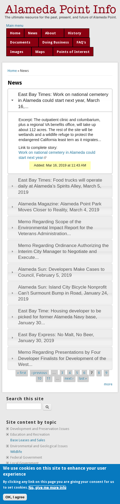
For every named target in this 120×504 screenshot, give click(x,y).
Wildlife (16, 452)
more (108, 384)
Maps (40, 52)
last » (83, 378)
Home (15, 33)
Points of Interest (73, 52)
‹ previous (39, 373)
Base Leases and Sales (27, 440)
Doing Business (55, 42)
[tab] (60, 100)
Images (16, 52)
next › (69, 378)
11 (48, 378)
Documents (20, 42)
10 (39, 378)
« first (21, 373)
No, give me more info (47, 487)
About (50, 33)
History (74, 33)
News (32, 33)
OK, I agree (14, 497)
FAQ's (81, 42)
